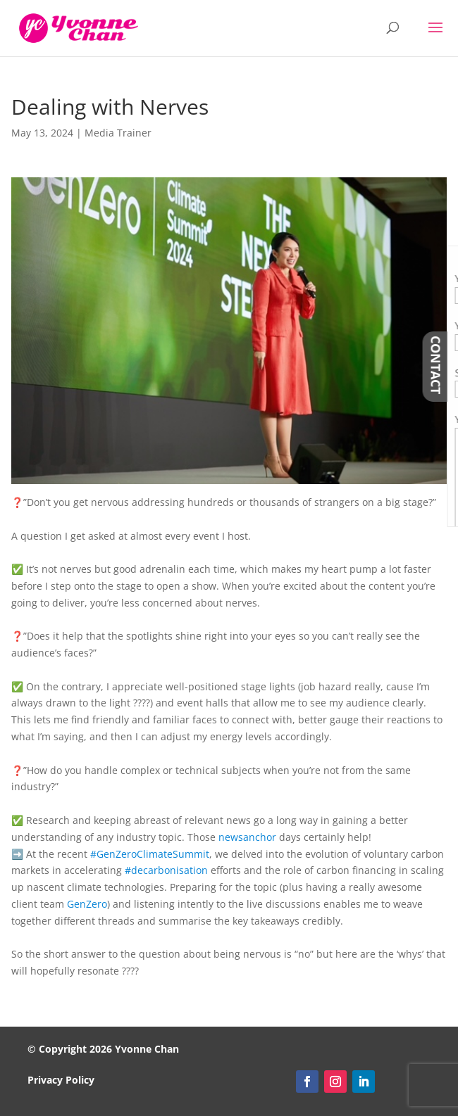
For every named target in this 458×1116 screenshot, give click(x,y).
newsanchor (247, 837)
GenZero (87, 904)
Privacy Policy (60, 1079)
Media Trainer (118, 132)
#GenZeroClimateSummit (149, 854)
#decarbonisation (166, 870)
